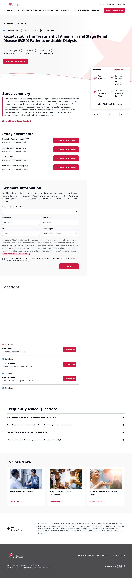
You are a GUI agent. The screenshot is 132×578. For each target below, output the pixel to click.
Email (4, 229)
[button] (66, 417)
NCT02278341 (9, 53)
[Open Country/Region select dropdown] (76, 233)
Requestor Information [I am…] (13, 207)
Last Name (45, 218)
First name (6, 218)
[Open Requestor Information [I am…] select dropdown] (76, 211)
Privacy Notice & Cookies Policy (16, 253)
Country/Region (47, 229)
